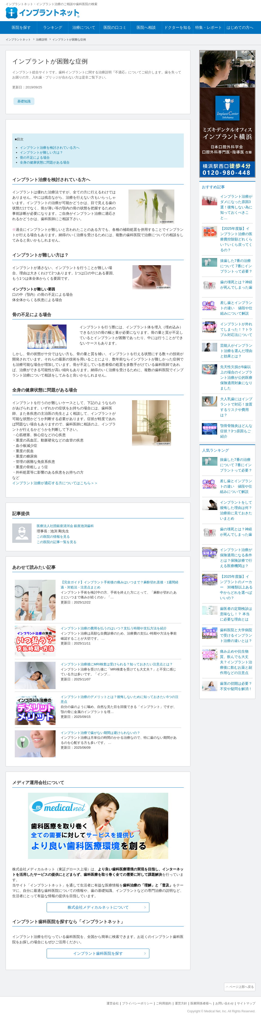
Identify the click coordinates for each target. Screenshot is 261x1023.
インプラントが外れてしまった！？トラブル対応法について (236, 329)
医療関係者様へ (197, 1003)
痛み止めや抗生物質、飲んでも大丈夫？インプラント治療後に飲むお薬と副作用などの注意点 (236, 662)
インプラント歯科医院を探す (98, 953)
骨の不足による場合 (35, 157)
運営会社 (102, 1003)
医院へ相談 (146, 27)
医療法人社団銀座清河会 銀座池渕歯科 (65, 526)
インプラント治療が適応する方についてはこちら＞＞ (55, 483)
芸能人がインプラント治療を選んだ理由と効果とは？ (236, 350)
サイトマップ (245, 1003)
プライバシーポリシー (129, 1003)
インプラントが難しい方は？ (41, 152)
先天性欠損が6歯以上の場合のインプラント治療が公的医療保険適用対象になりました (236, 377)
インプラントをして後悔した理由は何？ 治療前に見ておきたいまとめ (236, 510)
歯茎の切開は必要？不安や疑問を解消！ (236, 686)
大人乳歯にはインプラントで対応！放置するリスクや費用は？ (236, 407)
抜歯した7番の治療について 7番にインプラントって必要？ (236, 266)
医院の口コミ (114, 27)
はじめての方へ (240, 27)
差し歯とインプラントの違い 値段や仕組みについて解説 (236, 308)
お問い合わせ (222, 1003)
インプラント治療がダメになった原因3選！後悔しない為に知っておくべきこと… (236, 207)
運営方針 (175, 1003)
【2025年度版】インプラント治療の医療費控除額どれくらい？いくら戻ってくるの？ (236, 239)
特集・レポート (208, 27)
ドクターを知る (177, 27)
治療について (83, 27)
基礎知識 (24, 101)
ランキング (52, 27)
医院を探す (21, 27)
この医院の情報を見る (54, 536)
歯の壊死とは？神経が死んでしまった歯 (236, 284)
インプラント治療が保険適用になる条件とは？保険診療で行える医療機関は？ (236, 558)
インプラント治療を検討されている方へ (50, 148)
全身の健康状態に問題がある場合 (45, 162)
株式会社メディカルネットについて (98, 907)
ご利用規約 (157, 1003)
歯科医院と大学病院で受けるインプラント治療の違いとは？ (236, 635)
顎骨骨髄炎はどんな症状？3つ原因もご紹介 (236, 431)
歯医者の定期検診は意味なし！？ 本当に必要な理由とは (236, 614)
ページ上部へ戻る (241, 987)
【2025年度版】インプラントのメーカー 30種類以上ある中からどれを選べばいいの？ (236, 587)
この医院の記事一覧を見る (58, 542)
